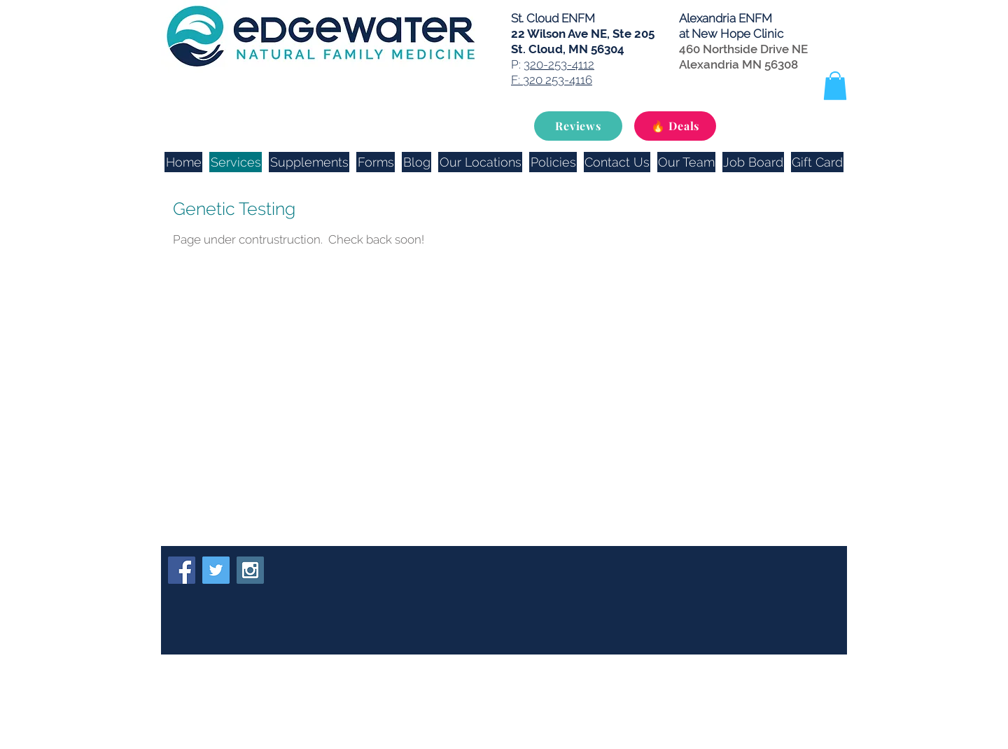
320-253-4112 (559, 64)
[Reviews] (578, 126)
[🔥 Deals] (675, 126)
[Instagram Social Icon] (250, 570)
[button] (835, 85)
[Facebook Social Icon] (181, 570)
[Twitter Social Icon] (216, 570)
